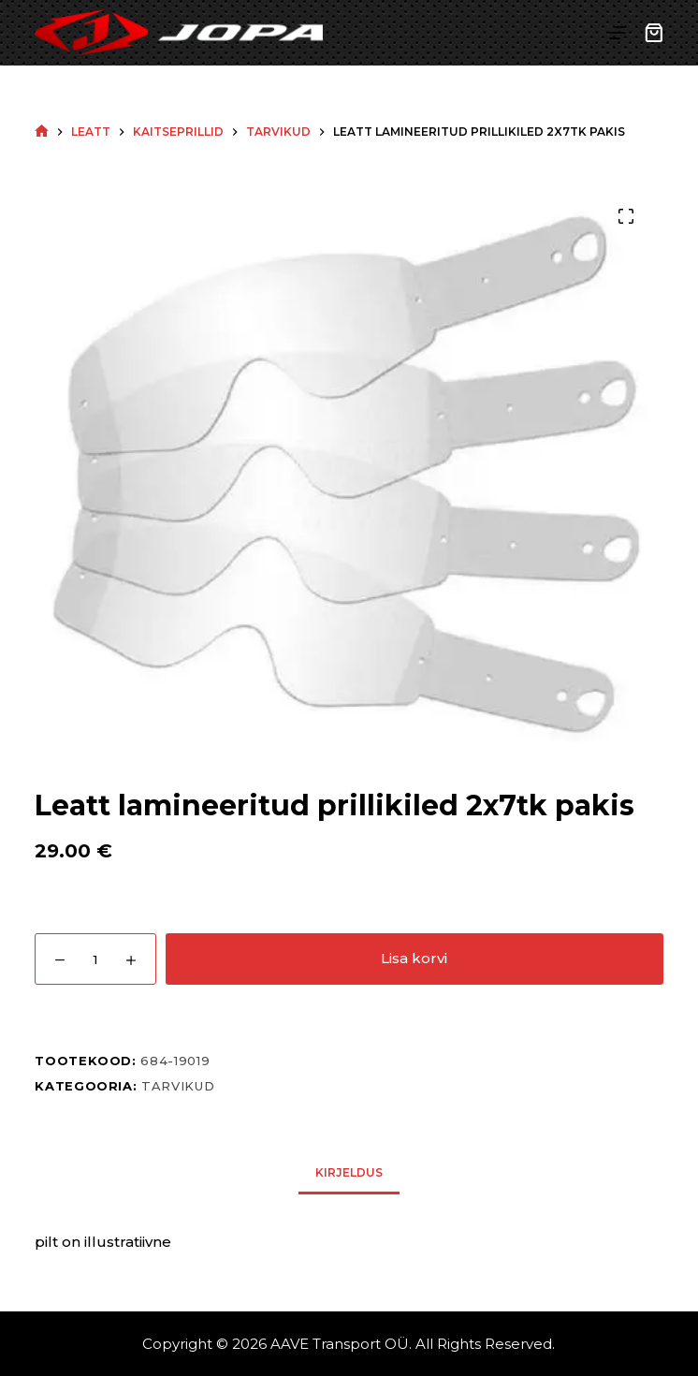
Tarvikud (177, 1085)
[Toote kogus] (95, 959)
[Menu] (617, 32)
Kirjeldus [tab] (349, 1172)
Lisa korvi (414, 958)
